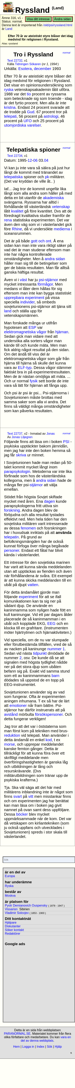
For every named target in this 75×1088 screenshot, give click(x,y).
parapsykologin (17, 471)
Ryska (9, 886)
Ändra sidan (62, 19)
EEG (51, 623)
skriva (21, 455)
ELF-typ (24, 367)
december (42, 68)
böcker (22, 814)
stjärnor (51, 280)
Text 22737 (14, 433)
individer (27, 302)
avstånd (11, 714)
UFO (28, 121)
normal (66, 52)
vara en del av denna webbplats (46, 1038)
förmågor (45, 284)
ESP (32, 327)
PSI (66, 442)
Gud (30, 112)
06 (35, 160)
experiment (34, 297)
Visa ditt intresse (38, 19)
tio (29, 94)
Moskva (10, 895)
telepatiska (13, 177)
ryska (8, 89)
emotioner (18, 705)
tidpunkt (40, 653)
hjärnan (61, 332)
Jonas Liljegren (22, 437)
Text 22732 (14, 60)
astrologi (51, 116)
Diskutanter (13, 926)
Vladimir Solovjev (17, 912)
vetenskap (61, 207)
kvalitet (17, 211)
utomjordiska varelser (22, 125)
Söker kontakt (14, 930)
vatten (33, 585)
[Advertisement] (36, 982)
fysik (34, 381)
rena (8, 220)
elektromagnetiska (20, 332)
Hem (16, 1046)
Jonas (50, 433)
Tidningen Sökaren (28, 64)
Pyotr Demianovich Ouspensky (26, 905)
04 (46, 160)
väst (23, 280)
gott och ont (41, 241)
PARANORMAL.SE (17, 1033)
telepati (10, 116)
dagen (49, 501)
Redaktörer (12, 933)
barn (55, 676)
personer (11, 550)
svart (17, 796)
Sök (49, 1046)
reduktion (12, 735)
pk (47, 177)
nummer (54, 649)
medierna (62, 229)
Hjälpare (11, 922)
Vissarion (11, 909)
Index (40, 1046)
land (7, 311)
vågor (41, 332)
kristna (10, 107)
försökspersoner (49, 714)
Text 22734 (14, 155)
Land (8, 28)
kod (49, 740)
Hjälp (58, 1046)
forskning (12, 510)
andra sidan (55, 259)
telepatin (11, 537)
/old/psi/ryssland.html (57, 25)
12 (30, 160)
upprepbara (14, 297)
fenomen (28, 528)
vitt (30, 796)
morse (9, 744)
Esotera (25, 68)
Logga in (28, 1046)
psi (41, 280)
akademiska (53, 198)
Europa (10, 876)
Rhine (17, 229)
